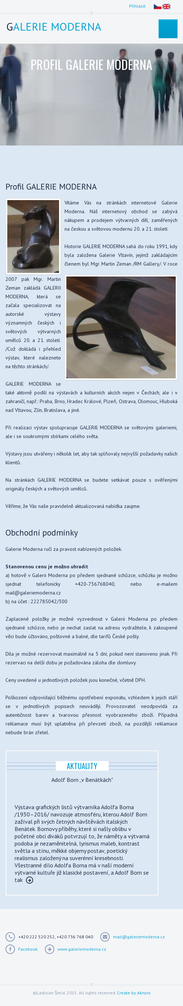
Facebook (28, 949)
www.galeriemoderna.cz (82, 949)
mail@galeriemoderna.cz (139, 936)
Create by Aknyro (134, 992)
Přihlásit (137, 6)
